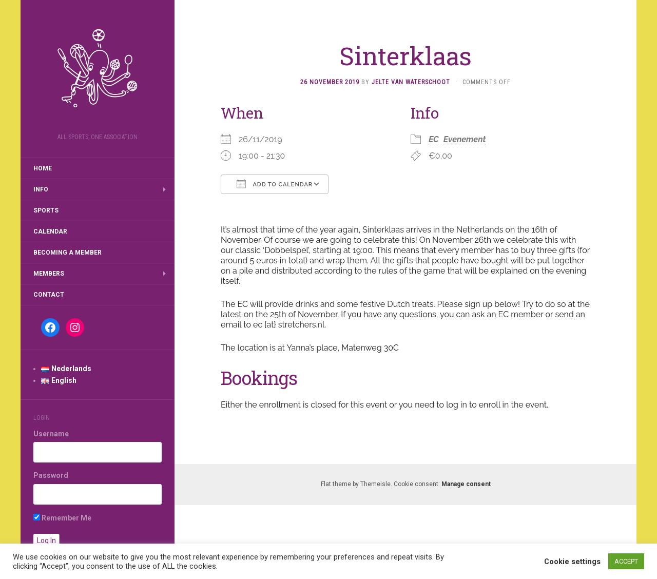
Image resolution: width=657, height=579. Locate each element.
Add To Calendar (275, 183)
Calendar (50, 231)
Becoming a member (67, 252)
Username (51, 434)
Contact (48, 294)
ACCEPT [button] (626, 561)
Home (42, 168)
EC (434, 139)
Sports (46, 210)
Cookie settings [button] (572, 561)
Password (50, 475)
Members (48, 273)
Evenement (464, 139)
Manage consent (466, 484)
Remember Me (62, 518)
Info (40, 189)
